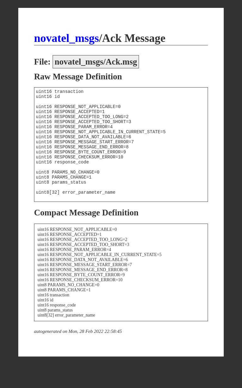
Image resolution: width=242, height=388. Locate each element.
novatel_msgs (66, 38)
